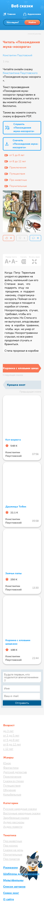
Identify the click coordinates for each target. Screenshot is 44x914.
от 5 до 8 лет (11, 740)
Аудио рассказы (13, 822)
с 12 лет (8, 749)
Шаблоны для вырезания (21, 874)
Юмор (7, 763)
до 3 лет (8, 731)
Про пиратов (11, 859)
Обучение (9, 790)
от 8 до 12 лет (12, 744)
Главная (11, 14)
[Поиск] (22, 22)
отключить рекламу (34, 34)
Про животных (12, 841)
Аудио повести (12, 827)
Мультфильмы (13, 880)
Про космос (10, 845)
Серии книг (11, 893)
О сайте (8, 899)
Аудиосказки (34, 14)
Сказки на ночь (13, 850)
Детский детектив (15, 772)
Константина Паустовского (20, 73)
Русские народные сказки (20, 809)
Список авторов (14, 886)
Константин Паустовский (17, 55)
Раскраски (10, 867)
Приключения (12, 777)
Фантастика (11, 768)
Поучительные (12, 854)
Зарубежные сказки (16, 818)
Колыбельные (12, 794)
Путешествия (11, 785)
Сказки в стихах (13, 781)
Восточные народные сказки (21, 813)
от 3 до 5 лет (11, 735)
